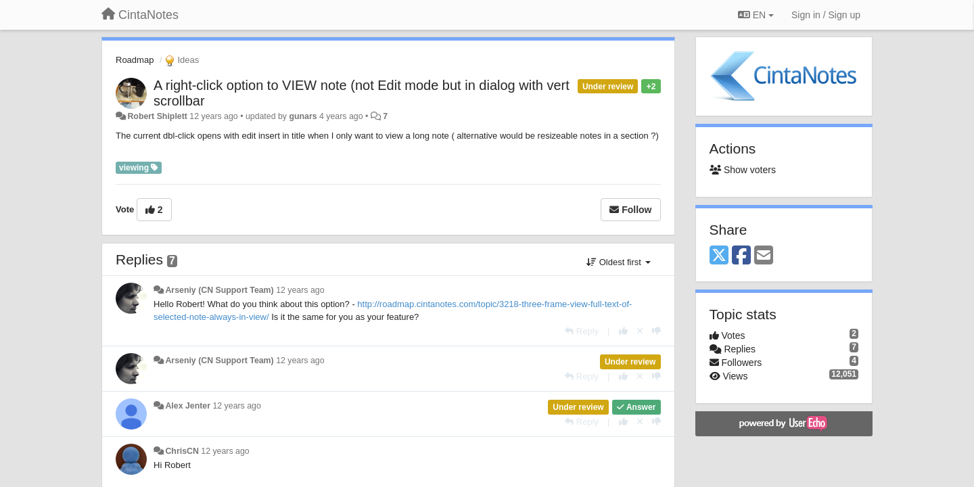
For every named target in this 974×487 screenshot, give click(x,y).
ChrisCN (181, 451)
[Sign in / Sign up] (826, 14)
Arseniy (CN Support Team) (219, 290)
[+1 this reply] (623, 331)
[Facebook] (741, 256)
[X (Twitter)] (719, 256)
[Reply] (582, 331)
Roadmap (135, 60)
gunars (303, 116)
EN (756, 14)
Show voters (743, 169)
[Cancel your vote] (639, 331)
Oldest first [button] (618, 262)
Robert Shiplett (157, 116)
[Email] (763, 256)
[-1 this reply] (656, 331)
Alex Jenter (187, 406)
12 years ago (300, 290)
